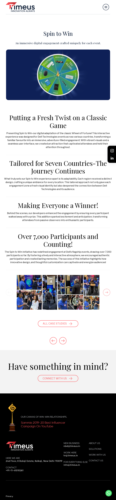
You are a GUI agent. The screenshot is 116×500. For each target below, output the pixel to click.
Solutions (95, 449)
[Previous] (9, 292)
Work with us (97, 455)
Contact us (96, 461)
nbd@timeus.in (72, 446)
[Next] (106, 292)
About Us (94, 443)
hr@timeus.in (71, 456)
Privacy (9, 496)
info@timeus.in (72, 465)
